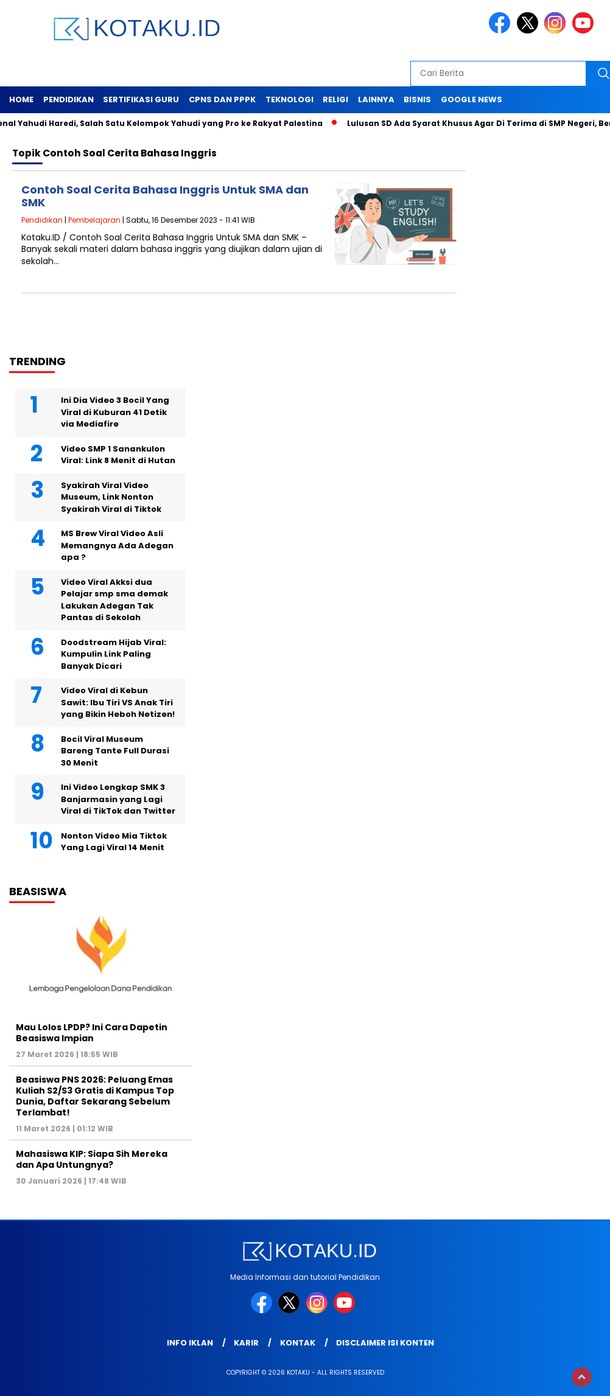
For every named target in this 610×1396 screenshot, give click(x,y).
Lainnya (376, 99)
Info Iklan (190, 1343)
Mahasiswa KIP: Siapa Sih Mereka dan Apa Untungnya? (91, 1159)
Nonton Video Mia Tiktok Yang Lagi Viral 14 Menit (114, 842)
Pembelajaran (94, 220)
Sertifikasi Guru (141, 99)
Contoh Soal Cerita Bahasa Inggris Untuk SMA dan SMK (165, 196)
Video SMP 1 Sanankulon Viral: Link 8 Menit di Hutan (118, 455)
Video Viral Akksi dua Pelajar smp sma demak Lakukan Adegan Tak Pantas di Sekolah (114, 600)
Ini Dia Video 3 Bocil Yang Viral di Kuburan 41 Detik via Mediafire (115, 412)
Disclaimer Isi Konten (385, 1343)
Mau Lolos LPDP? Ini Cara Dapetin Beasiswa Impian (91, 1032)
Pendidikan (68, 99)
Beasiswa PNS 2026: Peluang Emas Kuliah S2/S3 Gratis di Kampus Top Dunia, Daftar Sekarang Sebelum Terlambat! (95, 1096)
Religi (335, 99)
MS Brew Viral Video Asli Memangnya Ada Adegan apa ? (117, 545)
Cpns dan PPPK (222, 99)
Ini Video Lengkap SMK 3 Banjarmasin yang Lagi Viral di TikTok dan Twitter (118, 799)
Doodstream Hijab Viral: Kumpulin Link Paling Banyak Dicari (113, 654)
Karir (246, 1343)
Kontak (297, 1343)
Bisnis (417, 99)
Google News (471, 99)
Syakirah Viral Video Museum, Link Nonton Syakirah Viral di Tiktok (111, 497)
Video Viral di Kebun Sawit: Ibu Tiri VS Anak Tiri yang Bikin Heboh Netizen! (118, 702)
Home (21, 99)
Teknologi (289, 99)
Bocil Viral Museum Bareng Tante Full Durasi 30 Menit (115, 751)
